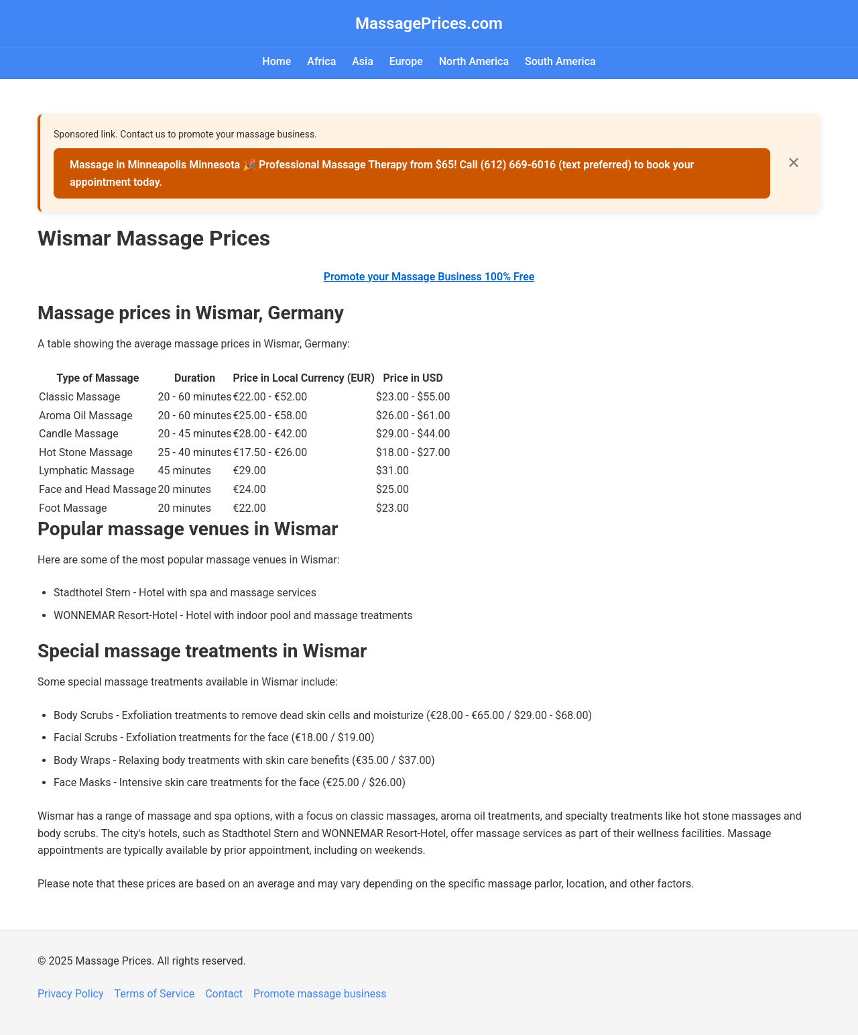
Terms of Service (155, 993)
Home (276, 61)
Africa (321, 61)
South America (560, 61)
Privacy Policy (71, 993)
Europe (406, 61)
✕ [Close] (793, 163)
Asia (362, 61)
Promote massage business (320, 993)
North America (474, 61)
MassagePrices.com (429, 23)
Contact (224, 993)
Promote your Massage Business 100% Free (429, 276)
